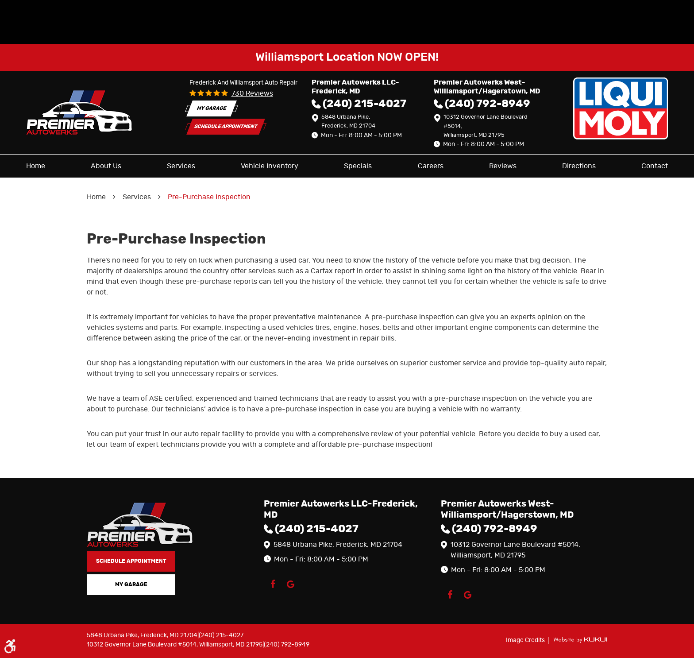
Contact (654, 166)
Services (181, 166)
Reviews (503, 166)
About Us (106, 166)
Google (290, 584)
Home (35, 166)
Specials (358, 166)
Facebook (272, 584)
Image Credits (526, 640)
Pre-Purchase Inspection (209, 197)
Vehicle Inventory (269, 166)
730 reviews (252, 93)
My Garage (211, 108)
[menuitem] (35, 166)
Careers (430, 166)
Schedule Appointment (225, 126)
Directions (579, 166)
